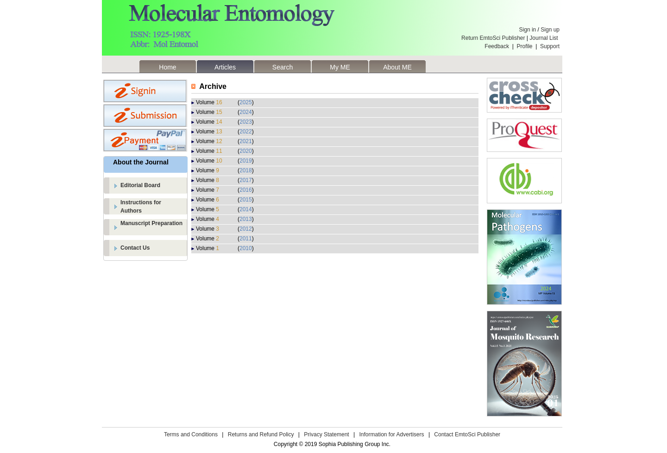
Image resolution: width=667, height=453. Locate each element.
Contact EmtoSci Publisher (467, 434)
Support (550, 46)
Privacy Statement (326, 434)
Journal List (544, 38)
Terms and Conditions (191, 434)
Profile (525, 46)
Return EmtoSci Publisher (493, 38)
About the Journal (141, 162)
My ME (340, 67)
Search (282, 67)
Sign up (550, 29)
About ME (397, 67)
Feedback (497, 46)
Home (167, 67)
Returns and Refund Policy (261, 434)
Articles (225, 67)
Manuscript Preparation (151, 223)
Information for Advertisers (391, 434)
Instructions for (154, 207)
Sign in (527, 29)
